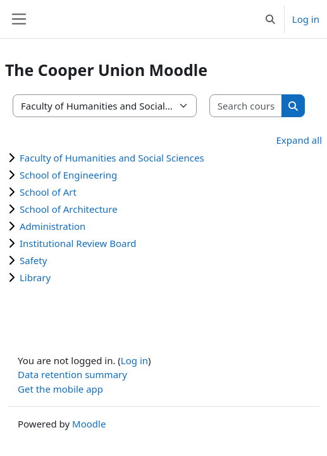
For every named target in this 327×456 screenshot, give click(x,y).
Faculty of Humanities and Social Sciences (112, 157)
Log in (305, 19)
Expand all (299, 140)
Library (35, 277)
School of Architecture (69, 209)
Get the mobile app (60, 389)
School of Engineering (68, 174)
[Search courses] (246, 106)
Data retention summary (72, 374)
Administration (52, 226)
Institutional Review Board (78, 243)
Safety (33, 260)
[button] (270, 19)
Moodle (89, 423)
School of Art (48, 192)
